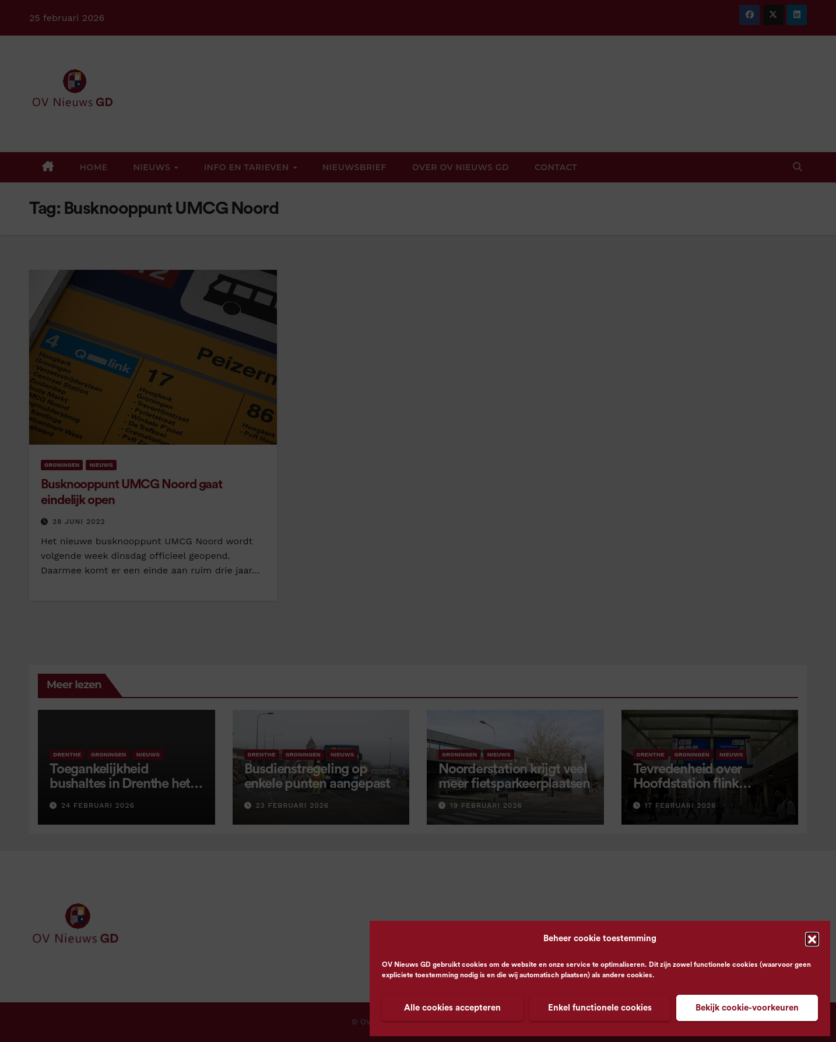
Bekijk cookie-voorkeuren (747, 1008)
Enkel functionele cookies (600, 1008)
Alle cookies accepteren (452, 1008)
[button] (812, 939)
